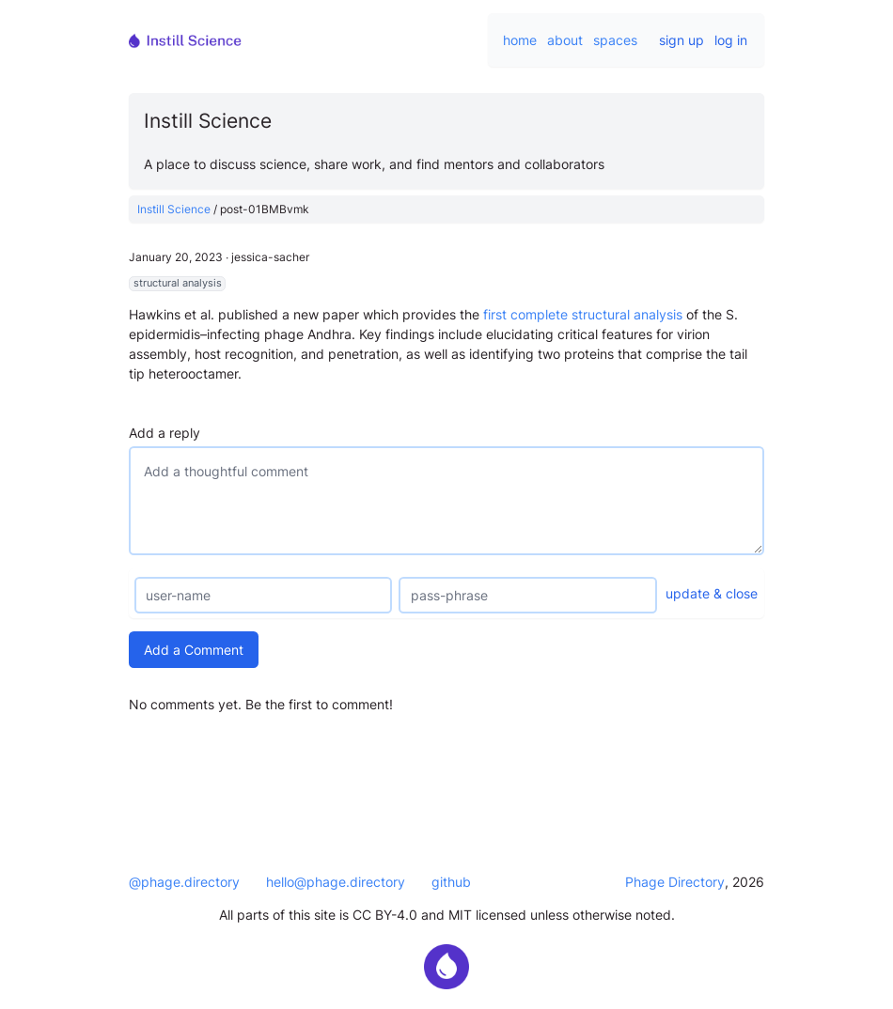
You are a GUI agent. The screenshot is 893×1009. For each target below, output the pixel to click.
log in (730, 40)
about (565, 40)
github (451, 882)
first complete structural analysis (582, 314)
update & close (712, 593)
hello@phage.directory (335, 882)
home (520, 40)
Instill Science (174, 209)
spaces (615, 40)
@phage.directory (184, 882)
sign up (681, 40)
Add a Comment (193, 650)
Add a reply (164, 433)
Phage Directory (675, 882)
